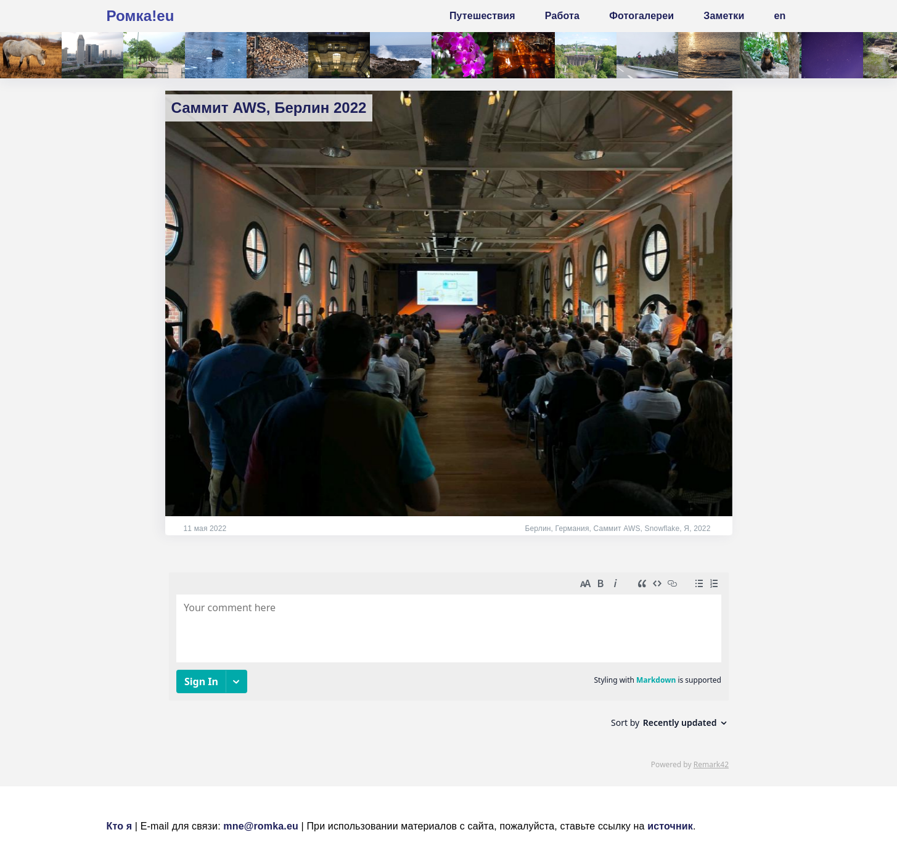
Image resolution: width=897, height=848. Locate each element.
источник (670, 826)
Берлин (538, 528)
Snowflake (662, 528)
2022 (702, 528)
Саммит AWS (617, 528)
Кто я (120, 826)
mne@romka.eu (260, 826)
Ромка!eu (140, 15)
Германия (572, 528)
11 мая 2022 (205, 528)
